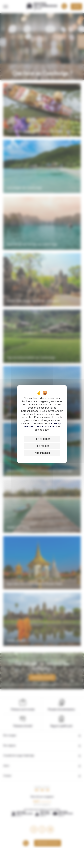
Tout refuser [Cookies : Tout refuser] (42, 445)
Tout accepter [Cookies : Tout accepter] (42, 438)
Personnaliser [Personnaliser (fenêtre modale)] (42, 452)
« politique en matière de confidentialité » (43, 425)
